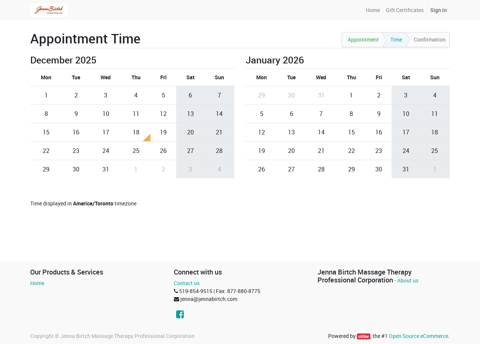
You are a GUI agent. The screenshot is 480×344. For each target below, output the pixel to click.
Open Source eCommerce (418, 335)
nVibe (363, 336)
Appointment (363, 39)
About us (407, 280)
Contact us (187, 283)
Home (37, 283)
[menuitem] (373, 10)
